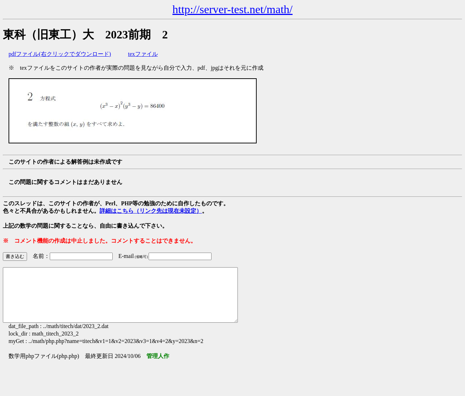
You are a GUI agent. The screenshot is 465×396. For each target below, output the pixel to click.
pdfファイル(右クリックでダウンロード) (60, 54)
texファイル (143, 54)
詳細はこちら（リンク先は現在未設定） (151, 211)
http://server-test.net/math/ (232, 9)
